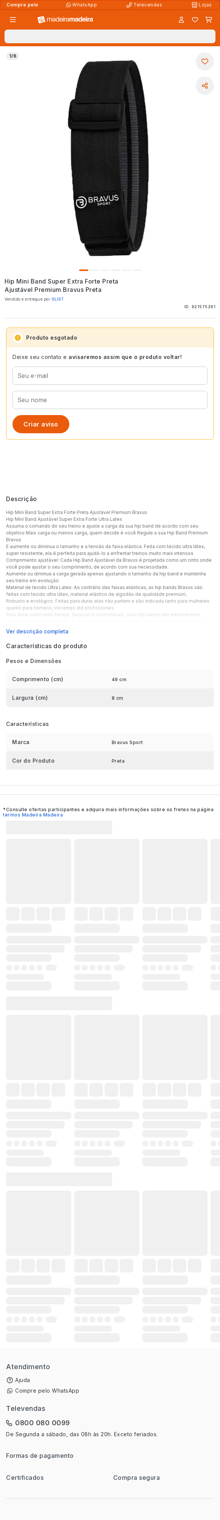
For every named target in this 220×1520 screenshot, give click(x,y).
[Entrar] (181, 20)
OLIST (57, 299)
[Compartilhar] (205, 86)
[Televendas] (145, 5)
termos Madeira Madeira (33, 815)
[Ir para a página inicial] (65, 20)
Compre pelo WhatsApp (47, 1390)
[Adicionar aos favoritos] (205, 61)
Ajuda (22, 1380)
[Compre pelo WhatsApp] (82, 5)
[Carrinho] (208, 20)
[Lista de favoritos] (195, 20)
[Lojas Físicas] (203, 5)
